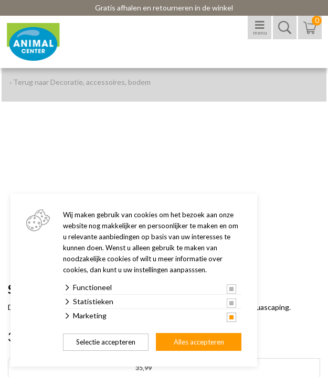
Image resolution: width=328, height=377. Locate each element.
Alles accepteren (199, 342)
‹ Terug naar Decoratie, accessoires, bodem (80, 81)
